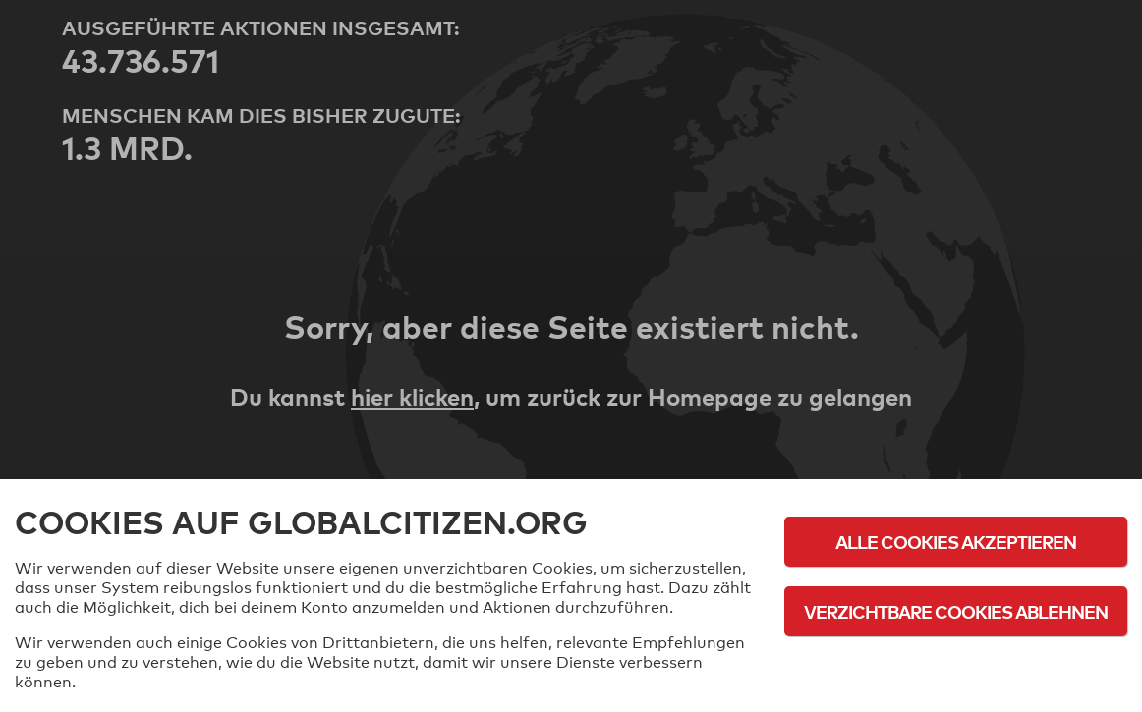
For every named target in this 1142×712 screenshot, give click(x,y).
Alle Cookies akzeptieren (955, 541)
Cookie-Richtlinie (956, 665)
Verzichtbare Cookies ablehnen (956, 611)
